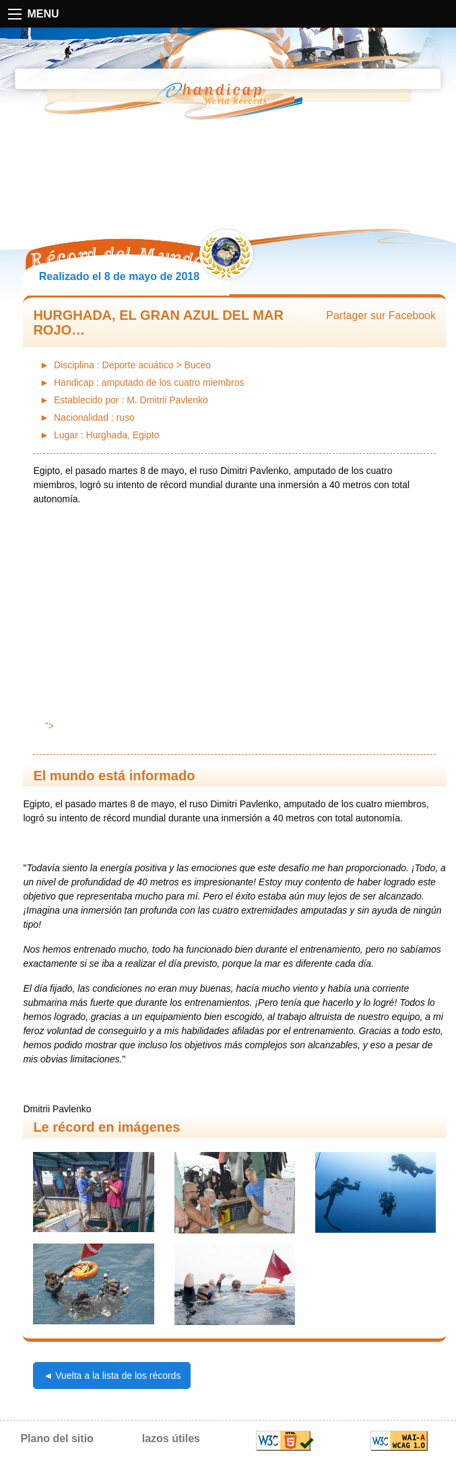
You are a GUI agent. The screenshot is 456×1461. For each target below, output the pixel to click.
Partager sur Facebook (381, 315)
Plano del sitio (56, 1438)
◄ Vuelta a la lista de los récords (112, 1375)
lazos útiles (171, 1438)
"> (234, 725)
